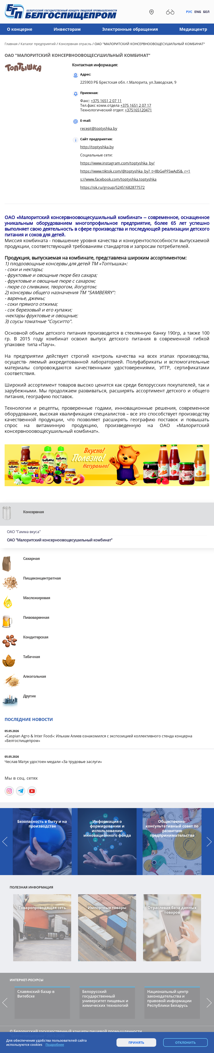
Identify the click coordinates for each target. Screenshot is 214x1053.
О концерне (19, 29)
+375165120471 (138, 110)
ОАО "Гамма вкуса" (24, 531)
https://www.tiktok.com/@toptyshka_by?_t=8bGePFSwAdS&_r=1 (135, 171)
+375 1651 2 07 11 (106, 100)
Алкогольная (34, 676)
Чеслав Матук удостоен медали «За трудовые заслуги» (53, 761)
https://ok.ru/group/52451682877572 (112, 187)
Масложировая (36, 597)
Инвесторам (67, 29)
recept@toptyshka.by (98, 128)
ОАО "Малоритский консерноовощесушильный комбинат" (59, 540)
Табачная (31, 656)
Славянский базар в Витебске (36, 994)
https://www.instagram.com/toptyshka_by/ (117, 163)
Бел (206, 11)
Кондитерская (35, 637)
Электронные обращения (130, 29)
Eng (197, 11)
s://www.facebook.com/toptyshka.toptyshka (118, 179)
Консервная (33, 511)
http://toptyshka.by (97, 147)
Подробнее (55, 1045)
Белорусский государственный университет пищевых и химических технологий (105, 998)
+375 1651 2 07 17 (135, 105)
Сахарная (31, 558)
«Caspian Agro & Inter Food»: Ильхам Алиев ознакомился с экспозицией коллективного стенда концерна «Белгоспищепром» (98, 738)
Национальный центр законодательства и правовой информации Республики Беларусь (169, 998)
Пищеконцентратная (42, 578)
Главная (11, 44)
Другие (29, 696)
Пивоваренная (36, 617)
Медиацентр (193, 29)
